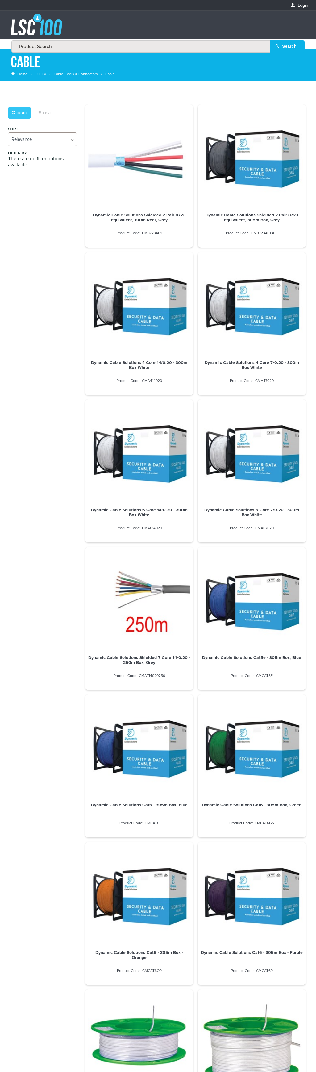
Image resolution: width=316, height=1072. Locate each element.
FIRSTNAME (22, 949)
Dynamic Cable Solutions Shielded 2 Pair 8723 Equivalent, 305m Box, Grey (195, 183)
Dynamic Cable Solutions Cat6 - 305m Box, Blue (270, 401)
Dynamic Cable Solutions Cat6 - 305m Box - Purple (270, 511)
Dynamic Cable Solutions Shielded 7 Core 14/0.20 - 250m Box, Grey (120, 403)
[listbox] (42, 140)
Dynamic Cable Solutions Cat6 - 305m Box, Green (120, 511)
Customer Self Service (155, 1050)
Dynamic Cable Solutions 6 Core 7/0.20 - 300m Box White (270, 291)
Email (17, 927)
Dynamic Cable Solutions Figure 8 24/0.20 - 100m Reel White (270, 621)
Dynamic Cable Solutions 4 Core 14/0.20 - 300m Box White (270, 181)
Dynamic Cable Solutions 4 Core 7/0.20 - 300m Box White (120, 291)
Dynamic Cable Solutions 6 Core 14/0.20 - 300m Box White (195, 291)
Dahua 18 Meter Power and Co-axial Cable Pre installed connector (120, 733)
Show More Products (198, 771)
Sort (13, 131)
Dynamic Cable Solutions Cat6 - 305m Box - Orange (195, 511)
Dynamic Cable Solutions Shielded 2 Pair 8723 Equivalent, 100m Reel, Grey (120, 183)
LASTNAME (21, 972)
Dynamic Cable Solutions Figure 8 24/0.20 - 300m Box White (195, 621)
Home (19, 75)
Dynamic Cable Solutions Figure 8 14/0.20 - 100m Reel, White (120, 621)
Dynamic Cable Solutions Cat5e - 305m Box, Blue (195, 401)
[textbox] (156, 28)
